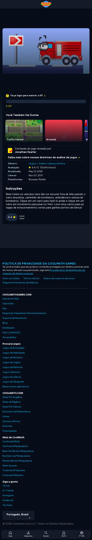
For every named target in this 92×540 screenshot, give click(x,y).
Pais (5, 308)
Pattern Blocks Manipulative (17, 460)
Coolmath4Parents (13, 475)
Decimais (7, 426)
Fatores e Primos (11, 421)
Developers (8, 327)
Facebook (8, 500)
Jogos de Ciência (12, 377)
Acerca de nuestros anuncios (59, 278)
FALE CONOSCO (11, 332)
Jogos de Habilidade (14, 352)
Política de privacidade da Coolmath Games (39, 263)
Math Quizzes (10, 465)
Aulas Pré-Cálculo (12, 406)
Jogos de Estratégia (13, 348)
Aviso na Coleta (11, 278)
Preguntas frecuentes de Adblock (20, 282)
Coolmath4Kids (11, 441)
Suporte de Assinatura (15, 318)
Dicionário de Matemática (16, 411)
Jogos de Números (13, 357)
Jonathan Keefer (25, 152)
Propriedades (10, 430)
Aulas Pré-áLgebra (12, 397)
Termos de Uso (31, 278)
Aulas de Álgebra (11, 401)
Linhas (6, 416)
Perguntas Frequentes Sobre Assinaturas (24, 313)
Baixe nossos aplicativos (16, 386)
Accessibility (9, 337)
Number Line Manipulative (16, 456)
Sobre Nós (8, 303)
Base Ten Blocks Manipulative (18, 451)
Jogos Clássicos (11, 372)
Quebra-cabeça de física (52, 163)
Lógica (32, 163)
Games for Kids (11, 298)
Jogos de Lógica (11, 362)
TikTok (6, 485)
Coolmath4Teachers (14, 470)
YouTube (7, 505)
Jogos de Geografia (13, 381)
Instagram (8, 495)
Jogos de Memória (12, 367)
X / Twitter (8, 490)
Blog (5, 322)
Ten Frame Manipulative (15, 446)
